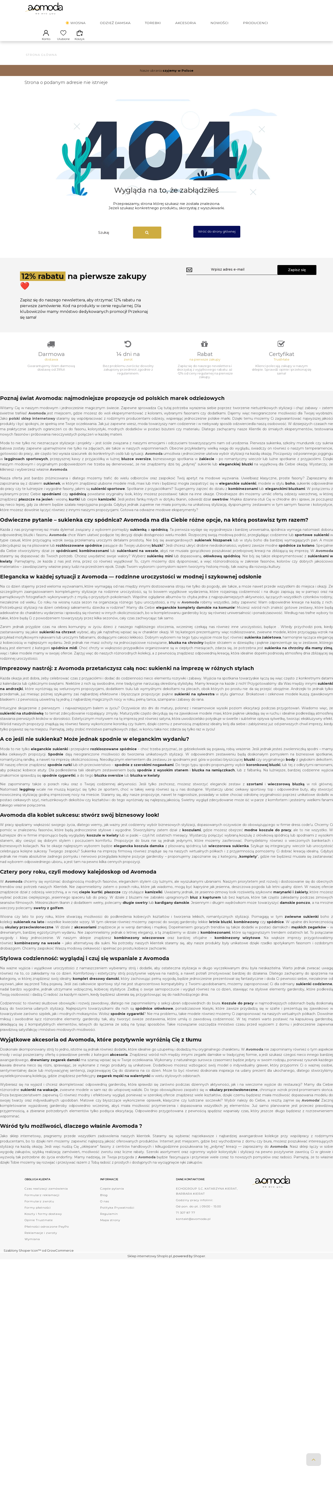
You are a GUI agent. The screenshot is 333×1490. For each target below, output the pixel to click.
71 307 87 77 (185, 1220)
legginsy (27, 797)
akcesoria (119, 1062)
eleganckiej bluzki (236, 471)
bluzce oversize (136, 466)
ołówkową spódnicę (221, 563)
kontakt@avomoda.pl (193, 1226)
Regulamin (109, 1221)
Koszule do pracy (238, 1010)
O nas (104, 1209)
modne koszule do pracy (267, 837)
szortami (255, 791)
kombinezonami (94, 558)
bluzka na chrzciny (186, 650)
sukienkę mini (159, 563)
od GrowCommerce (58, 1258)
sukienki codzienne (314, 991)
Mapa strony (110, 1227)
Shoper (199, 1263)
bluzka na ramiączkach (213, 777)
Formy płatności (38, 1215)
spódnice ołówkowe (154, 1016)
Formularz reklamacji (42, 1202)
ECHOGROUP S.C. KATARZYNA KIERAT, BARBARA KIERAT (207, 1198)
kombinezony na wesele (37, 950)
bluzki (157, 553)
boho (290, 491)
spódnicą (159, 537)
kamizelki (107, 507)
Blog (104, 1202)
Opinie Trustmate (39, 1227)
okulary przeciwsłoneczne (29, 934)
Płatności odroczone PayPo (47, 1234)
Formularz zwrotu (39, 1209)
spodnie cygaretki (58, 783)
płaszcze (112, 899)
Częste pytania (112, 1196)
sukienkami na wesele (137, 558)
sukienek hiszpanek (213, 547)
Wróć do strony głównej (216, 236)
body (290, 767)
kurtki (74, 507)
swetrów (220, 507)
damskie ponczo (295, 910)
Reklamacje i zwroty (41, 1240)
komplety (248, 864)
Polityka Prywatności (117, 1215)
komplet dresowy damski (96, 986)
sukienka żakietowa (262, 645)
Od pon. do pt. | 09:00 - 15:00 (198, 1214)
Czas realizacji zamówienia (46, 1196)
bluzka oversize (108, 783)
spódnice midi (64, 655)
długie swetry (135, 910)
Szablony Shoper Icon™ (22, 1258)
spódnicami (66, 558)
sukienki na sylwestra (194, 701)
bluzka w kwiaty (145, 783)
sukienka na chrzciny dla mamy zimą (298, 655)
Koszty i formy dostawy (43, 1221)
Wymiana (32, 1246)
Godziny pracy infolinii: (194, 1207)
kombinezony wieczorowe (139, 945)
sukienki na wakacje (39, 1097)
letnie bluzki (220, 929)
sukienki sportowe (108, 496)
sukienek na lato (28, 929)
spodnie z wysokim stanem (162, 777)
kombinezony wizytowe (237, 945)
